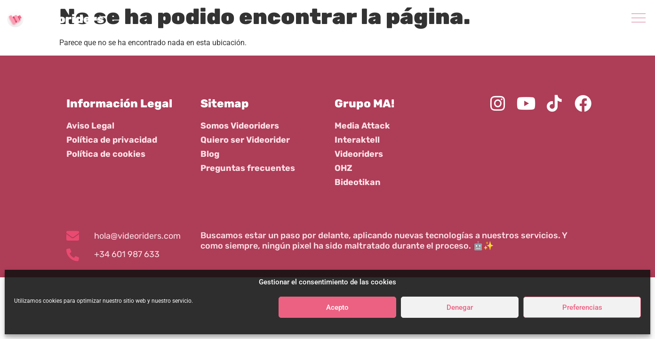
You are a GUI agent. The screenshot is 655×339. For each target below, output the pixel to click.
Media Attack (362, 126)
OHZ (343, 168)
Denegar (460, 307)
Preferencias (582, 307)
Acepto (337, 307)
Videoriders (359, 154)
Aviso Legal (90, 126)
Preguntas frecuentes (247, 168)
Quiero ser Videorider (245, 140)
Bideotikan (358, 182)
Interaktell (357, 140)
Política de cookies (105, 154)
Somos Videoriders (239, 126)
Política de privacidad (111, 140)
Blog (209, 154)
